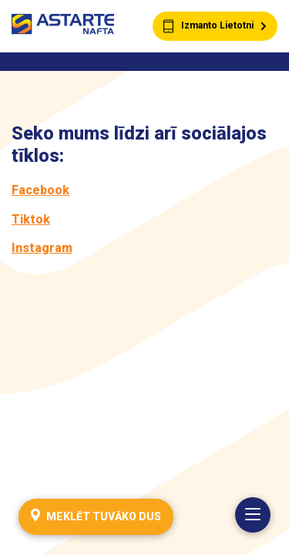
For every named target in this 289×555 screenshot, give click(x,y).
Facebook (40, 190)
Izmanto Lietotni (215, 26)
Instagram (42, 247)
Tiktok (31, 219)
